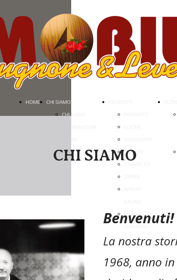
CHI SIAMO (58, 101)
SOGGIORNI (138, 139)
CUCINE (132, 126)
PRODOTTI (121, 101)
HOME (33, 101)
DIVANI (132, 176)
